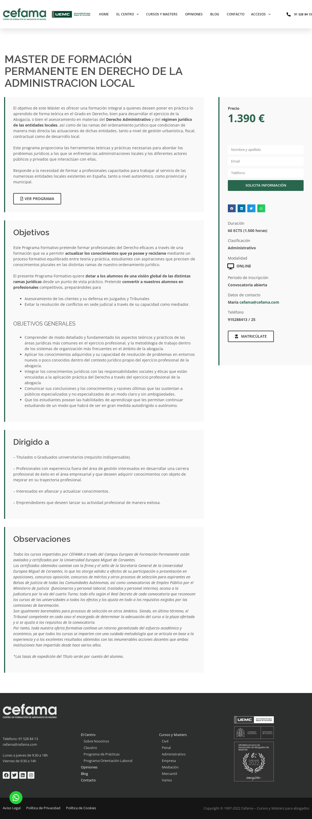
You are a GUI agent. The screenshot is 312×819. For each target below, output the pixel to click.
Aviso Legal (12, 807)
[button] (232, 208)
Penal (166, 747)
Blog (214, 14)
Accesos (260, 14)
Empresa (169, 760)
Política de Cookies (81, 807)
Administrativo (174, 754)
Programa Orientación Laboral (108, 760)
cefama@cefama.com (259, 302)
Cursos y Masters (162, 14)
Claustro (90, 747)
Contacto (235, 14)
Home (104, 14)
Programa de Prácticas (102, 754)
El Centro (127, 14)
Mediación (170, 767)
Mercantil (169, 773)
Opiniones (194, 14)
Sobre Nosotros (96, 741)
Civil (165, 741)
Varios (167, 780)
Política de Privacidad (43, 807)
